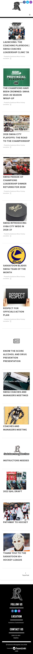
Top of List (25, 575)
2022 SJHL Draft (12, 491)
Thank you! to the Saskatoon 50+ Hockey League (14, 556)
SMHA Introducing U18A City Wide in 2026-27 (14, 226)
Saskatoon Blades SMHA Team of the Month (14, 269)
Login (16, 651)
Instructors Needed (16, 460)
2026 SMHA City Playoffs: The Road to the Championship (16, 137)
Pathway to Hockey (15, 522)
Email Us (16, 637)
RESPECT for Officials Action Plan (13, 311)
